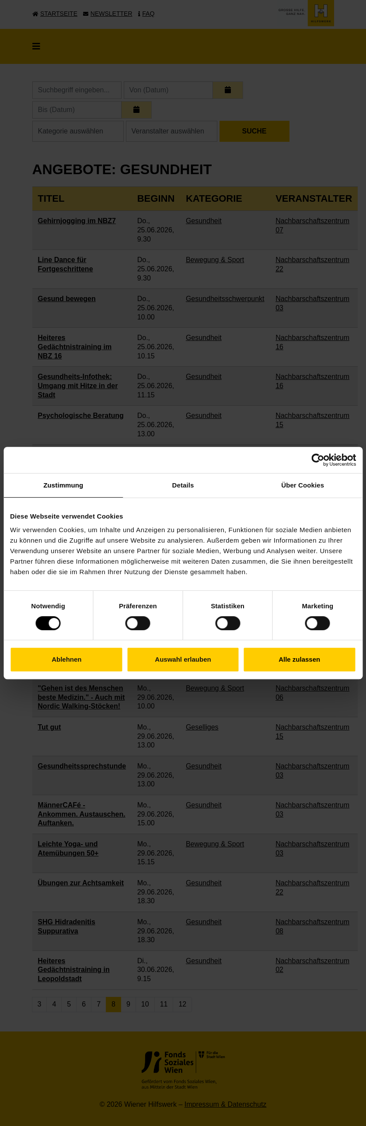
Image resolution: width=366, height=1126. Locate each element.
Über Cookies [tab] (302, 485)
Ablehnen (66, 659)
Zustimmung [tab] (63, 485)
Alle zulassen (299, 659)
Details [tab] (183, 485)
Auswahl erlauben (183, 659)
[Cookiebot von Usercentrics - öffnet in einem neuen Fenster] (317, 460)
